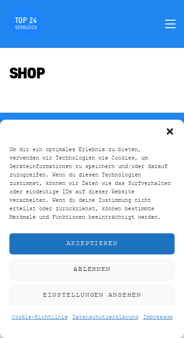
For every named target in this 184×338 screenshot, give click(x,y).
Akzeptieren (92, 243)
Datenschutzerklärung (105, 317)
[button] (170, 131)
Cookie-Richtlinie (40, 317)
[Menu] (170, 23)
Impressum (158, 317)
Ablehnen (92, 269)
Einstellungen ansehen (92, 295)
